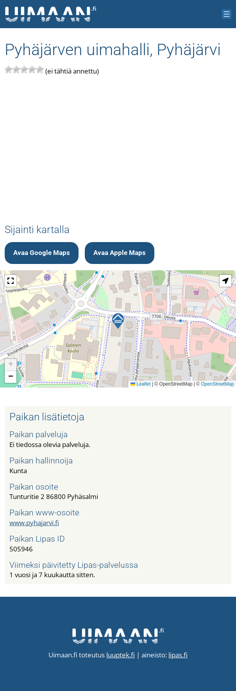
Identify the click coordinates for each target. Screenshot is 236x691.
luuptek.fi (120, 654)
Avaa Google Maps (41, 253)
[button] (118, 321)
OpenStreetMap (217, 384)
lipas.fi (178, 654)
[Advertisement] (118, 150)
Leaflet (140, 384)
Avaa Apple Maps (119, 253)
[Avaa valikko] (226, 14)
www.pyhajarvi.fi (34, 522)
